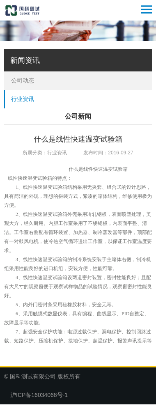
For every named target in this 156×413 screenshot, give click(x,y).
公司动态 (22, 80)
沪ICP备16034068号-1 (39, 395)
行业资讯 (22, 99)
